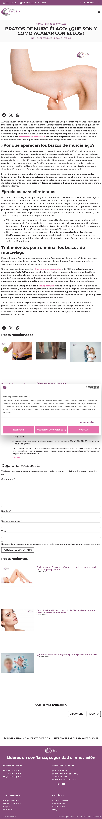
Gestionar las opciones (51, 430)
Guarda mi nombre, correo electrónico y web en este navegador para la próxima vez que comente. (50, 544)
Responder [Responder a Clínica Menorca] (16, 457)
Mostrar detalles (87, 422)
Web (3, 531)
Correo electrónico (11, 521)
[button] (99, 12)
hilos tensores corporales (47, 269)
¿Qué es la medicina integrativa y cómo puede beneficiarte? (67, 654)
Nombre (6, 511)
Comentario (8, 479)
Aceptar (83, 430)
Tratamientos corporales (51, 24)
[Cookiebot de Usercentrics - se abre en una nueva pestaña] (88, 387)
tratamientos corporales (32, 137)
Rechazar (18, 430)
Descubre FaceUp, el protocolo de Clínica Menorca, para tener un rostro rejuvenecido (66, 611)
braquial (46, 286)
